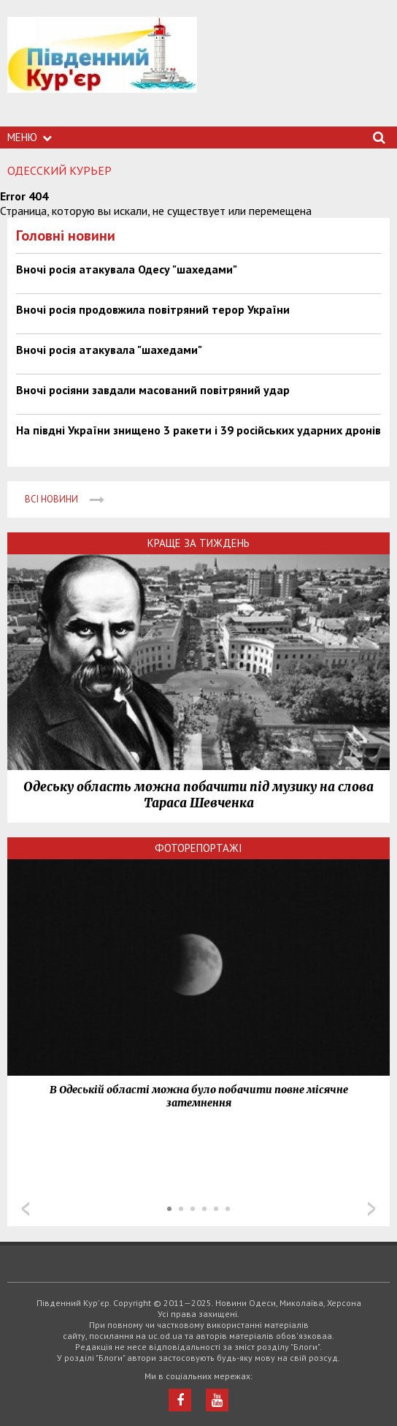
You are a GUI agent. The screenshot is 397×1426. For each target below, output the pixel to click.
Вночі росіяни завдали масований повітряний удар (153, 389)
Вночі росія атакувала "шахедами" (109, 349)
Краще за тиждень (198, 543)
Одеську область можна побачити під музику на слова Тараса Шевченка (198, 795)
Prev (25, 1208)
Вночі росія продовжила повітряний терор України (153, 309)
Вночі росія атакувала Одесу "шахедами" (126, 269)
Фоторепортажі (198, 848)
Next (371, 1208)
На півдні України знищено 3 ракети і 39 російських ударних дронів (198, 430)
